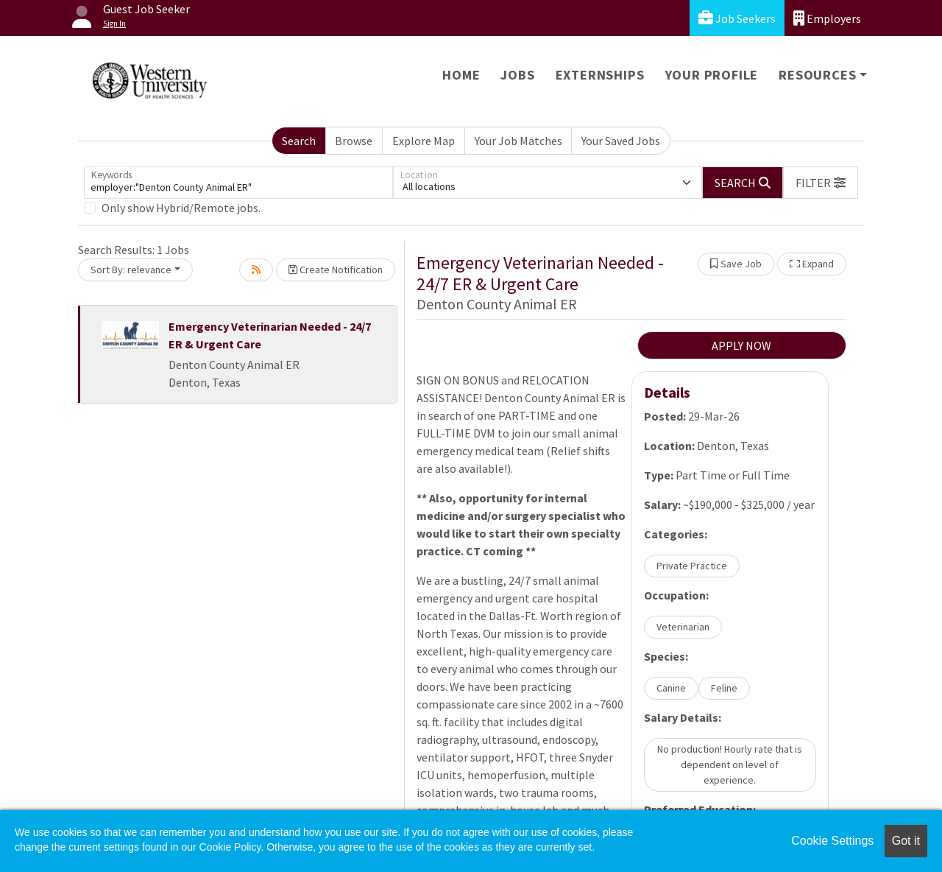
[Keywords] (238, 182)
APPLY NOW (741, 345)
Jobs (517, 74)
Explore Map (423, 140)
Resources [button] (817, 74)
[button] (820, 182)
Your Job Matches (518, 140)
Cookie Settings (832, 840)
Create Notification (335, 269)
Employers (827, 18)
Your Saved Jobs (620, 140)
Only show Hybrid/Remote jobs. (181, 207)
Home (461, 74)
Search (299, 140)
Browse (353, 140)
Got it (906, 840)
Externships (600, 74)
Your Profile (712, 74)
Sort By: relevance (131, 269)
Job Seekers (737, 18)
